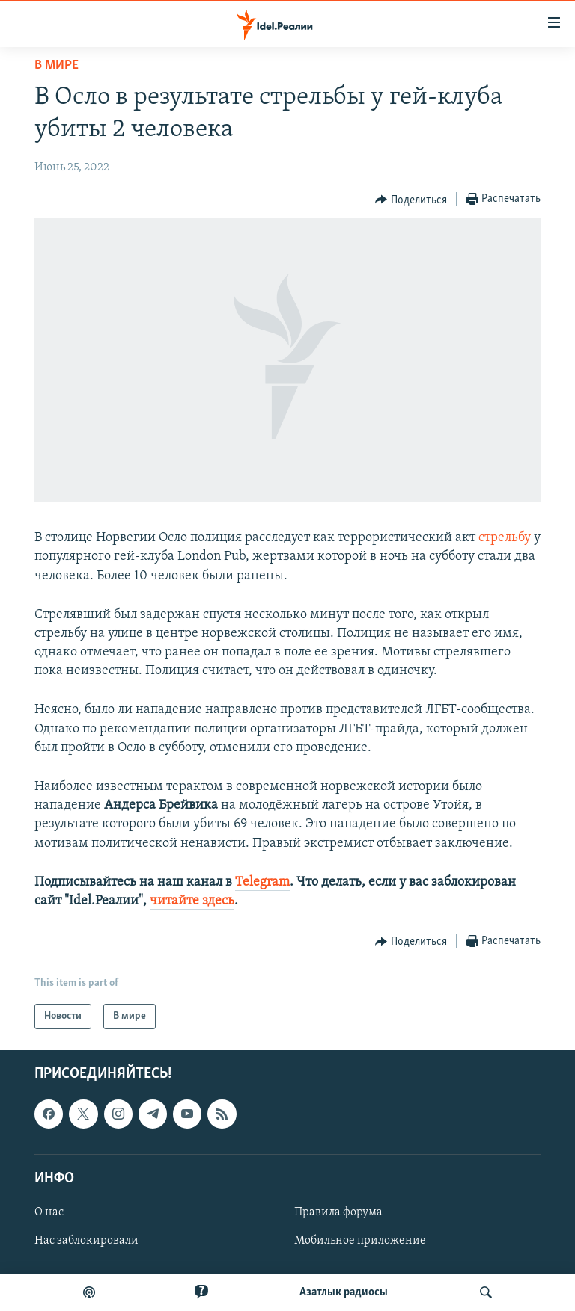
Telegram (262, 882)
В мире (56, 65)
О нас (49, 1212)
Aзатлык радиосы (343, 1292)
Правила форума (338, 1212)
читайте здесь (192, 901)
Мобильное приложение (360, 1241)
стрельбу (504, 538)
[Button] (411, 199)
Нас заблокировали (86, 1241)
